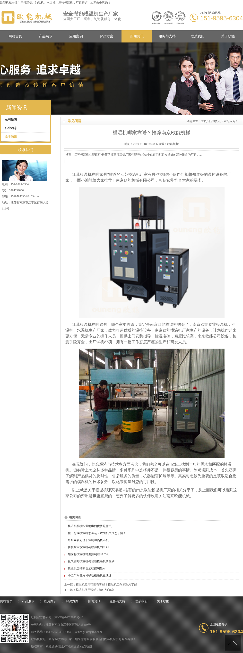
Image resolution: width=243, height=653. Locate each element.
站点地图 (86, 646)
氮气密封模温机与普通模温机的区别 (91, 561)
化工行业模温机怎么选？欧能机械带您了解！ (97, 533)
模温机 (27, 2)
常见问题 (229, 121)
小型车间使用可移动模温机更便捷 (90, 575)
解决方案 (106, 36)
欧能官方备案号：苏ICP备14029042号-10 (57, 617)
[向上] (233, 643)
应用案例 (76, 36)
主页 (204, 121)
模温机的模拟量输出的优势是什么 (90, 526)
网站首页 (15, 36)
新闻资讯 (137, 36)
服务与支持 (167, 36)
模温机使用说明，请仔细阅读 (95, 590)
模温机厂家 (64, 639)
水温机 (83, 330)
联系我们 (197, 36)
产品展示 (45, 36)
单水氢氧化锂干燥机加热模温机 (88, 540)
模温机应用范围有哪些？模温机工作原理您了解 (106, 584)
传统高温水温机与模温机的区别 (88, 547)
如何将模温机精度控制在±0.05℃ (88, 554)
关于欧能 (228, 36)
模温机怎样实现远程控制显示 (87, 568)
